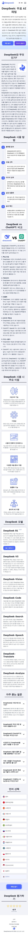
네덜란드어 (7, 842)
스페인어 (7, 808)
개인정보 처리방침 (14, 924)
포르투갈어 (7, 825)
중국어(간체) (8, 802)
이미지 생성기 (20, 43)
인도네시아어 (8, 865)
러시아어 (7, 831)
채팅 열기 (8, 43)
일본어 (6, 871)
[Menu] (25, 2)
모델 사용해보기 (9, 548)
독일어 (6, 820)
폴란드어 (7, 854)
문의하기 (14, 921)
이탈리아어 (7, 837)
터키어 (6, 860)
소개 (14, 919)
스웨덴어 (7, 848)
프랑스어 (7, 814)
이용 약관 (14, 926)
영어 (5, 797)
